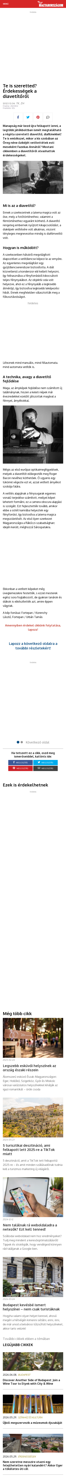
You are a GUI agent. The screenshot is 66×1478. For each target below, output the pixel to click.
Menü (6, 4)
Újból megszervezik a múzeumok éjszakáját (32, 1422)
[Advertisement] (33, 46)
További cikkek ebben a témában (26, 1339)
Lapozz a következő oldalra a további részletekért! (33, 645)
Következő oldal (37, 742)
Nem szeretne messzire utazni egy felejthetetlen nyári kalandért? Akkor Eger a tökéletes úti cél (33, 1465)
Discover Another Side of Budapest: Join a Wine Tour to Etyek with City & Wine (31, 1381)
